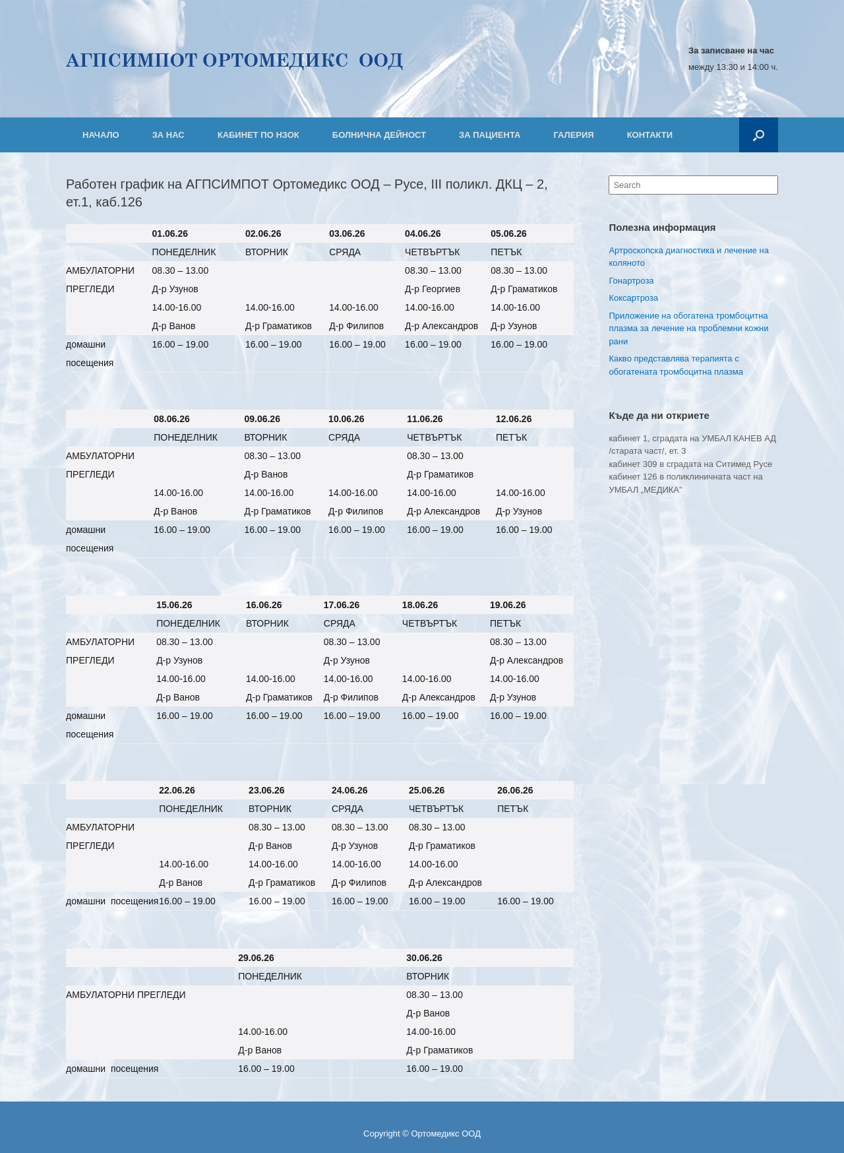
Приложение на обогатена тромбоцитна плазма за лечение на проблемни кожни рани (688, 328)
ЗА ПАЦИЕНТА (489, 135)
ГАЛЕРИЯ (573, 135)
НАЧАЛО (100, 135)
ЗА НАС (168, 135)
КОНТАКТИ (650, 135)
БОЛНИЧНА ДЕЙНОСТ (379, 135)
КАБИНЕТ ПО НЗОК (258, 135)
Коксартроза (633, 298)
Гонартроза (631, 281)
